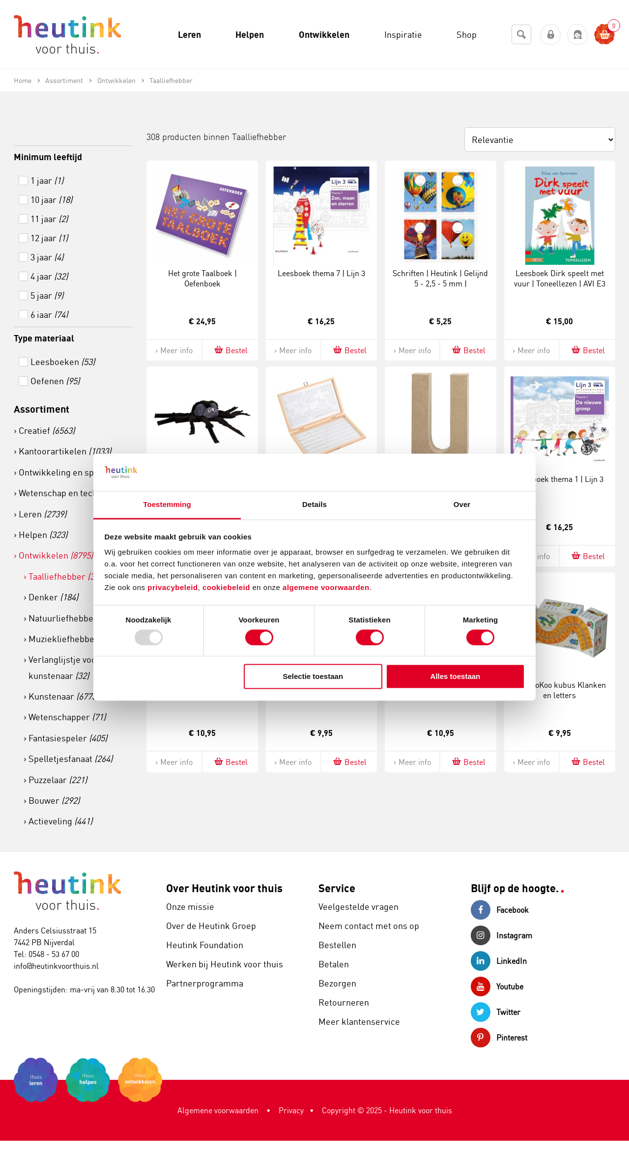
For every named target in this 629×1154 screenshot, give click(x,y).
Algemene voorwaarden (217, 1110)
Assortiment (41, 409)
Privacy (291, 1110)
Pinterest (499, 1037)
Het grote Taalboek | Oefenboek (202, 278)
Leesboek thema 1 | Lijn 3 (559, 479)
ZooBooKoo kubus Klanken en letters (560, 690)
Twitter (495, 1012)
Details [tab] (314, 505)
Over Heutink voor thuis (224, 888)
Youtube (497, 986)
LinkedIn (499, 961)
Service (336, 888)
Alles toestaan (455, 677)
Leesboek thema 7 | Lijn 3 (321, 273)
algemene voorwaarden (326, 588)
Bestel (230, 350)
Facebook (500, 910)
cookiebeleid (227, 588)
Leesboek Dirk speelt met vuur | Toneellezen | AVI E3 (559, 278)
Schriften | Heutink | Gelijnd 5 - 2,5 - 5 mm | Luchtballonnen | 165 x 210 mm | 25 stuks (440, 288)
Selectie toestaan (313, 677)
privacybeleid (172, 588)
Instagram (501, 935)
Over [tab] (462, 505)
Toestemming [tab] (167, 505)
